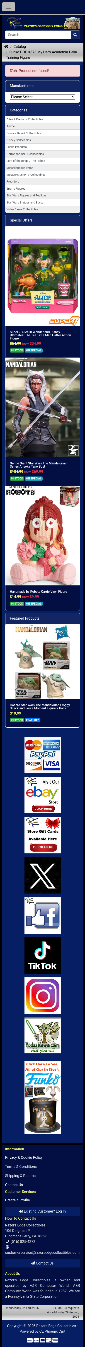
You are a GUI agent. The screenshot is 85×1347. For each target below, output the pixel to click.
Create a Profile (17, 1200)
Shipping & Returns (20, 1176)
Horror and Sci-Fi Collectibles (25, 154)
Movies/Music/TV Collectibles (26, 174)
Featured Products (25, 618)
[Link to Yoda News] (42, 1035)
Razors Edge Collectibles (56, 1326)
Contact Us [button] (42, 1263)
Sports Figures (16, 188)
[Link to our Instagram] (42, 995)
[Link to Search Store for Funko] (42, 1097)
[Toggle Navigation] (8, 6)
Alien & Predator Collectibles (25, 119)
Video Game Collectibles (22, 209)
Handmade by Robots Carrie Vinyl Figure (38, 591)
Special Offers (21, 220)
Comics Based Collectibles (24, 133)
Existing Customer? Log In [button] (42, 1211)
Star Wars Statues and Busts (25, 202)
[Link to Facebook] (42, 915)
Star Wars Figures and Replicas (26, 195)
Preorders (13, 181)
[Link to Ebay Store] (42, 795)
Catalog (19, 46)
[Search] (38, 35)
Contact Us (14, 1185)
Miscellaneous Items (20, 168)
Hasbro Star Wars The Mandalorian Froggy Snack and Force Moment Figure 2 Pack (40, 706)
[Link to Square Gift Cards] (42, 835)
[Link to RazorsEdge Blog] (42, 955)
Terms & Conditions (21, 1166)
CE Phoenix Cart (52, 1331)
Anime (11, 126)
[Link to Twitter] (42, 875)
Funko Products (17, 147)
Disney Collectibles (19, 140)
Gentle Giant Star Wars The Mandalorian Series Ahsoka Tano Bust (38, 465)
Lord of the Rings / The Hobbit (26, 160)
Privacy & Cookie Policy (24, 1157)
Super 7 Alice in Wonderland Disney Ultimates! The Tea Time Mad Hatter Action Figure (40, 335)
